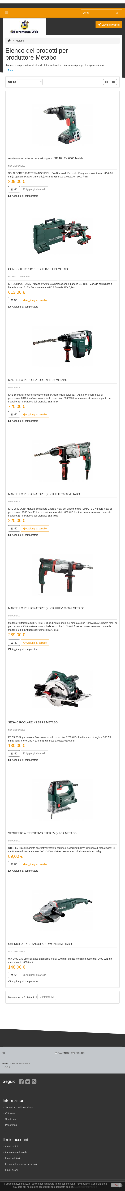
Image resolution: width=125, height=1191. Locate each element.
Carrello (109, 24)
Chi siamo (10, 1113)
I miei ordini (11, 1146)
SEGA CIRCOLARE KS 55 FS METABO (33, 722)
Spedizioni (10, 1119)
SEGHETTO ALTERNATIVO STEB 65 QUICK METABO (42, 833)
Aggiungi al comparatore (23, 196)
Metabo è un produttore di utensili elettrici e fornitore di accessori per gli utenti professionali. (55, 65)
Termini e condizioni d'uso (19, 1107)
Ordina (12, 81)
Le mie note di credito (16, 1152)
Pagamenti (11, 1125)
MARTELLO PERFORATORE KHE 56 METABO (37, 380)
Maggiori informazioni (85, 1186)
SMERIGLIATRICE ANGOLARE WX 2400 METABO (40, 944)
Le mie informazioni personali (21, 1164)
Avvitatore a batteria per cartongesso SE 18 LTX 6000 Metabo (46, 158)
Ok (116, 1185)
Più (9, 70)
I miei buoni (11, 1170)
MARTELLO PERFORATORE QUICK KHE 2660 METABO (44, 494)
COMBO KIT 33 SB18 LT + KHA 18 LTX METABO (38, 269)
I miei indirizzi (12, 1158)
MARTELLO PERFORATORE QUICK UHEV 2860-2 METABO (46, 608)
